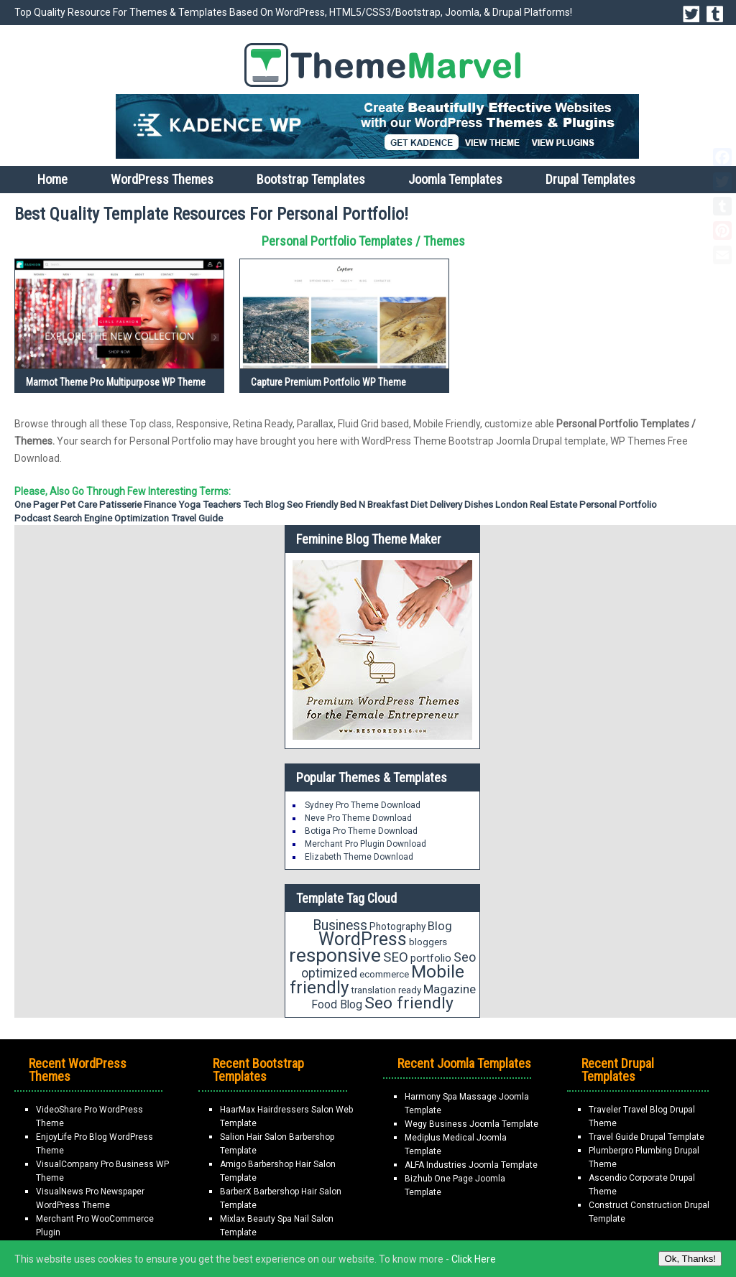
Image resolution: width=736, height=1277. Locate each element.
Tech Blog (264, 504)
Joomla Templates (455, 179)
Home (52, 179)
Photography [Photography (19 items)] (397, 926)
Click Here (473, 1259)
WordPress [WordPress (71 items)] (362, 939)
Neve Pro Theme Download (358, 818)
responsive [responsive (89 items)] (335, 955)
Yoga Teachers (209, 504)
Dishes (478, 504)
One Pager (36, 504)
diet (419, 504)
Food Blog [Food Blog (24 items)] (336, 1004)
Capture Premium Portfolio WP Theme (328, 382)
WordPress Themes (162, 179)
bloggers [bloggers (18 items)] (428, 942)
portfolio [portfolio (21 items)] (430, 958)
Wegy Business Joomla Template (471, 1124)
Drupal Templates (590, 179)
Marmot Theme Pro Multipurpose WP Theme (116, 382)
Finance (160, 504)
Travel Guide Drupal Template (646, 1137)
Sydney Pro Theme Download (362, 805)
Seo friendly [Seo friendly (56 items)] (409, 1003)
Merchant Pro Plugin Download (365, 844)
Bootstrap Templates (311, 179)
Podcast (32, 518)
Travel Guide (197, 518)
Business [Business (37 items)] (340, 925)
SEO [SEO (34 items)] (395, 957)
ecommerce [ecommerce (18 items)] (384, 974)
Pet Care (78, 504)
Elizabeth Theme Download (359, 857)
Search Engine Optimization (111, 518)
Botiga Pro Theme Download (361, 831)
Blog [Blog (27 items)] (440, 926)
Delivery (446, 504)
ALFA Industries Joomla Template (471, 1165)
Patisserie (120, 504)
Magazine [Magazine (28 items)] (449, 989)
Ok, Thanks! (690, 1258)
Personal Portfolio (618, 504)
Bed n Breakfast (374, 504)
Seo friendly (312, 504)
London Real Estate (536, 504)
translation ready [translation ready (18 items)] (386, 990)
